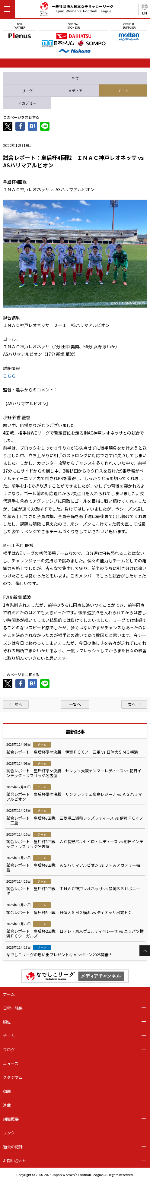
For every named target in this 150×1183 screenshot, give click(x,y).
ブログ (9, 1049)
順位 (7, 1022)
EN (144, 13)
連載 (7, 1105)
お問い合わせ (15, 1160)
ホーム (9, 994)
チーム (9, 1036)
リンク (9, 1133)
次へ (132, 704)
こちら (9, 376)
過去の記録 (13, 1147)
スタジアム (12, 1077)
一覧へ (75, 704)
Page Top (144, 950)
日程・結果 (13, 1008)
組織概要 (11, 1119)
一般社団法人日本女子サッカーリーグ (76, 10)
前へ (18, 704)
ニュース (10, 1063)
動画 (7, 1091)
